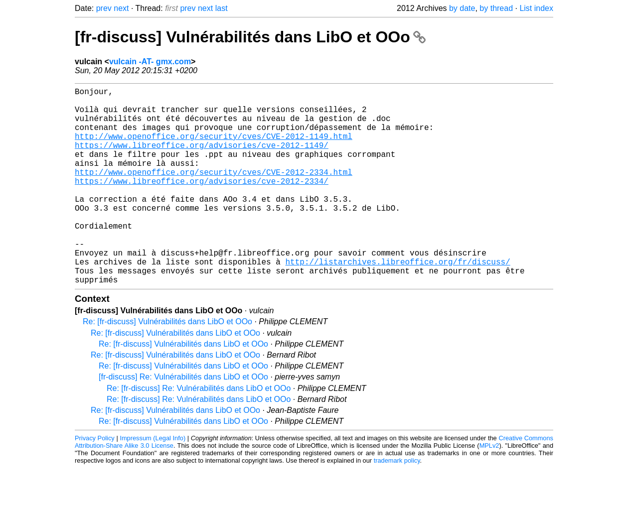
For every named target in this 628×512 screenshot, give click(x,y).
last (221, 8)
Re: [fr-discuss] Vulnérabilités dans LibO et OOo (167, 365)
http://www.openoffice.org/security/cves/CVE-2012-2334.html (213, 191)
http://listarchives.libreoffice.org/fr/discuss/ (397, 301)
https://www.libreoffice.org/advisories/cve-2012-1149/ (201, 158)
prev (104, 8)
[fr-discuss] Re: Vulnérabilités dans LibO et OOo (183, 420)
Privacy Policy (95, 482)
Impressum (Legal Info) (152, 482)
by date (462, 8)
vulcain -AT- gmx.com (150, 61)
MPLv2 (489, 489)
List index (536, 8)
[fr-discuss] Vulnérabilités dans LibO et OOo (250, 37)
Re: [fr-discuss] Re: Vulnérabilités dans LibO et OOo (199, 432)
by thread (496, 8)
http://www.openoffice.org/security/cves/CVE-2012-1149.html (213, 147)
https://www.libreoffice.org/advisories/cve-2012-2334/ (201, 202)
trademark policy (397, 504)
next (121, 8)
